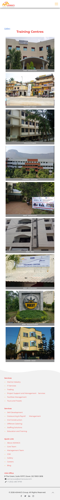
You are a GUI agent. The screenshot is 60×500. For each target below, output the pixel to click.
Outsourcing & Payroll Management (24, 416)
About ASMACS (13, 443)
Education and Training (17, 431)
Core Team (11, 447)
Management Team (15, 450)
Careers (10, 462)
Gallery (10, 458)
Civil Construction (14, 420)
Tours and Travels (14, 401)
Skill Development (15, 412)
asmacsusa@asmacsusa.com (19, 479)
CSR (9, 454)
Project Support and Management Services (26, 393)
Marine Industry (14, 382)
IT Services (11, 386)
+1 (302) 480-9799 (14, 482)
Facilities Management (17, 397)
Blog (9, 465)
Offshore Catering (14, 424)
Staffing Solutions (14, 427)
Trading (10, 389)
